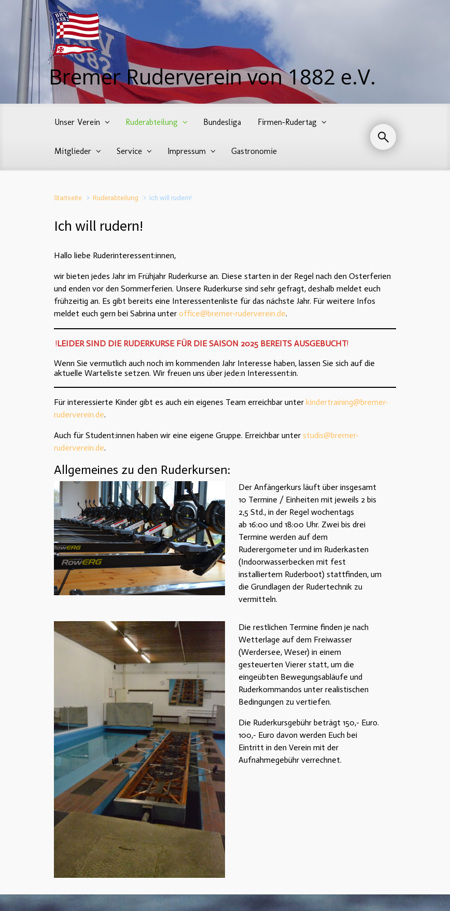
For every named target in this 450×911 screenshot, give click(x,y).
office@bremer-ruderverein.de (232, 313)
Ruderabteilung (115, 198)
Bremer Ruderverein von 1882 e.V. (212, 76)
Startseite (68, 198)
